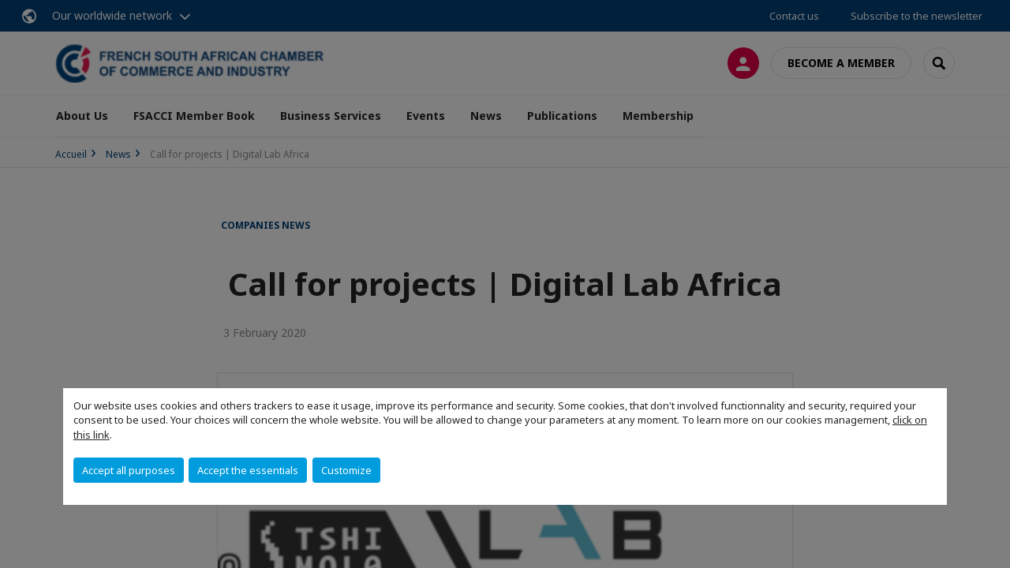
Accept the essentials (247, 470)
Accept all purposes (128, 470)
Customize (346, 470)
